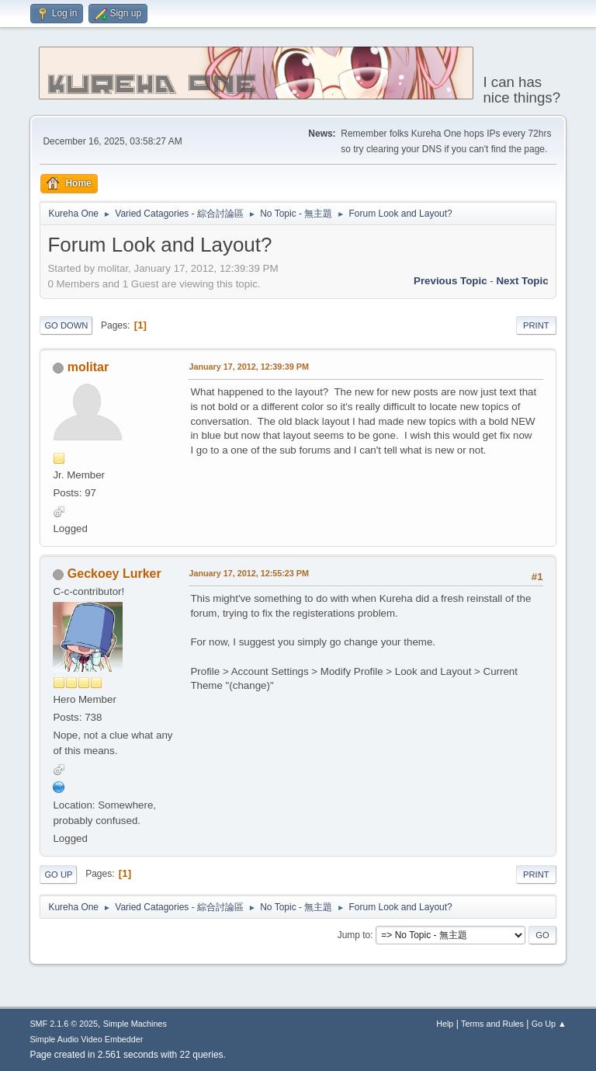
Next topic (522, 281)
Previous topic (450, 281)
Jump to (354, 935)
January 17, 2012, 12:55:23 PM (249, 573)
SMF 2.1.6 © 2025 (63, 1023)
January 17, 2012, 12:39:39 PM (249, 366)
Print (536, 325)
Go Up (58, 874)
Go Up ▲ (549, 1023)
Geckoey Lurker (114, 573)
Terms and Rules (492, 1023)
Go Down (66, 325)
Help (444, 1023)
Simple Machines (135, 1023)
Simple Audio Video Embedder (86, 1039)
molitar (88, 367)
